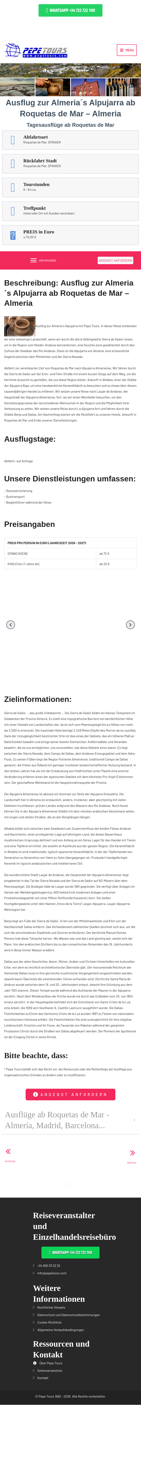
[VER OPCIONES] (43, 261)
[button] (71, 10)
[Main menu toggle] (127, 50)
